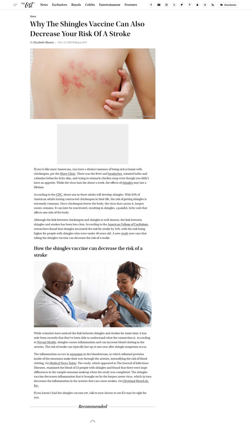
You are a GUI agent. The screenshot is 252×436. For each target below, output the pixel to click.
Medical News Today (63, 363)
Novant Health (46, 342)
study (124, 233)
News (44, 5)
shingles (127, 182)
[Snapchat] (197, 4)
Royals (76, 5)
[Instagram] (166, 4)
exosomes (76, 354)
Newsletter (228, 4)
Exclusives (59, 5)
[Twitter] (174, 4)
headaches (115, 173)
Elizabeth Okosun (43, 42)
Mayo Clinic (68, 173)
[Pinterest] (189, 4)
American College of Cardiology (128, 224)
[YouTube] (158, 4)
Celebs (90, 5)
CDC (59, 194)
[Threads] (205, 4)
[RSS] (212, 4)
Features (131, 5)
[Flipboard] (181, 4)
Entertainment (109, 5)
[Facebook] (151, 4)
